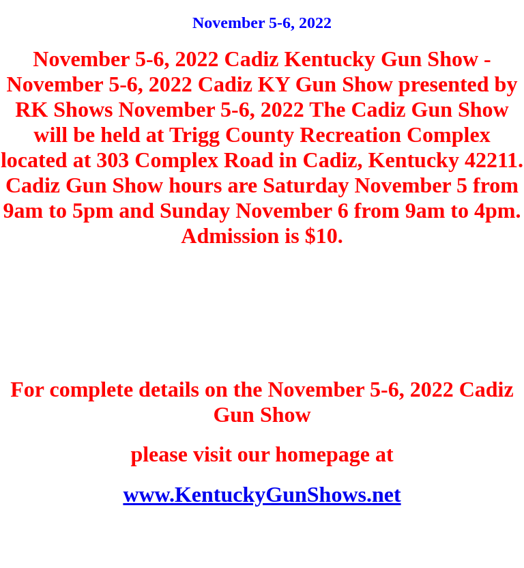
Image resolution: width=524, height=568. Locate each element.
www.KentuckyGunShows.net (262, 494)
